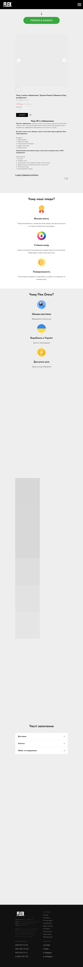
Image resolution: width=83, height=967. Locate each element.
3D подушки (46, 917)
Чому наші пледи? (47, 920)
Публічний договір (47, 937)
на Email (46, 945)
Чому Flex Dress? (47, 923)
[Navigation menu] (79, 4)
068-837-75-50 (21, 945)
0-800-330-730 (21, 956)
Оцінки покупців (47, 934)
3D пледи (45, 915)
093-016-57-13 (21, 952)
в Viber (46, 949)
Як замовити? (46, 928)
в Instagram (48, 956)
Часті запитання (47, 931)
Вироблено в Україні (41, 337)
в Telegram (47, 952)
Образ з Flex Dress (48, 926)
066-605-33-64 (22, 949)
